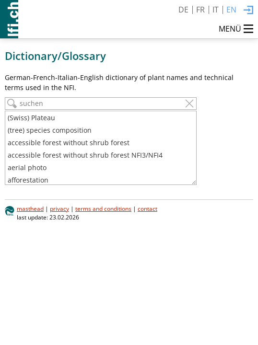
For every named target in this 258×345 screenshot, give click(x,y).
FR (200, 9)
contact (147, 208)
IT (215, 9)
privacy (59, 208)
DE (183, 9)
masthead (30, 208)
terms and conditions (103, 208)
